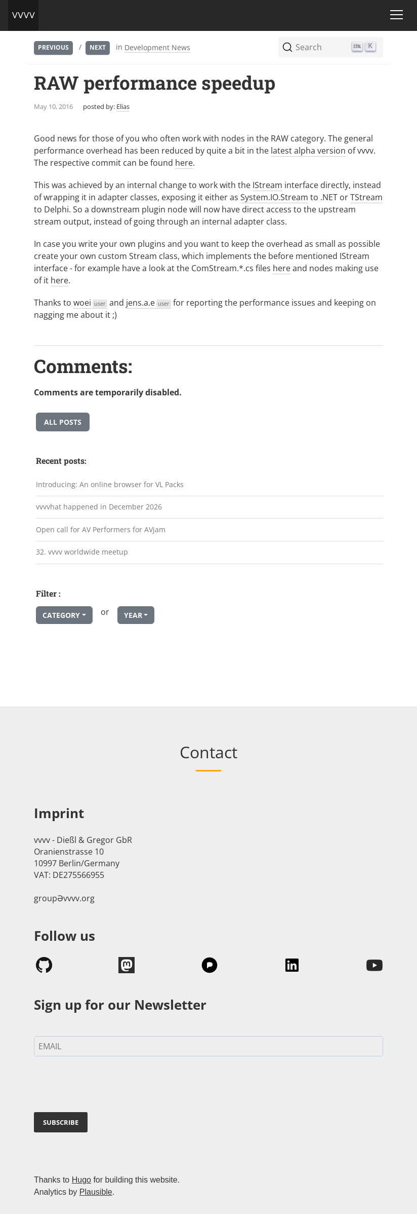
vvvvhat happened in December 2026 (99, 506)
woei (90, 302)
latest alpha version (308, 150)
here (184, 162)
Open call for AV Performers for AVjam (100, 529)
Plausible (95, 1192)
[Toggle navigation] (396, 14)
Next (98, 47)
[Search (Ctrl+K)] (330, 47)
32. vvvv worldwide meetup (82, 552)
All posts (62, 422)
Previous (53, 47)
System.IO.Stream (274, 197)
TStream (366, 197)
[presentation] (111, 1086)
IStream (267, 185)
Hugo (81, 1179)
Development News (157, 47)
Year (133, 615)
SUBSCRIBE (60, 1122)
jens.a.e (148, 302)
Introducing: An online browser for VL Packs (110, 484)
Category (61, 615)
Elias (123, 106)
